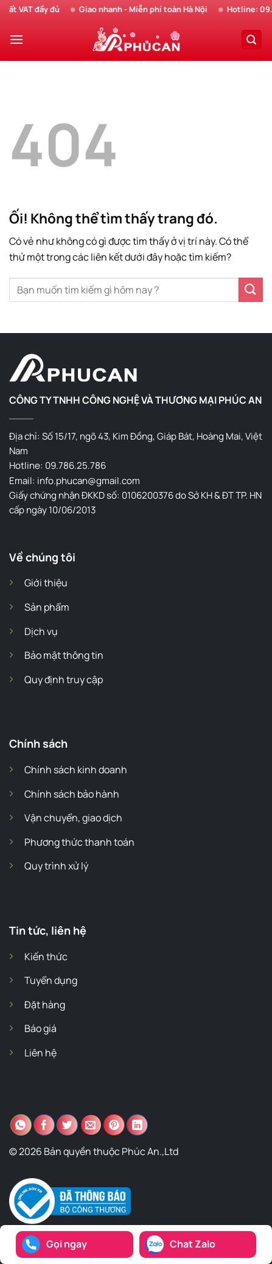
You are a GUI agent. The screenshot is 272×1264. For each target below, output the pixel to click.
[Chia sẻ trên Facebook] (44, 1125)
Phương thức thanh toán (79, 842)
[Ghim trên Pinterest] (114, 1125)
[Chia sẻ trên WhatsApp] (21, 1125)
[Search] (252, 40)
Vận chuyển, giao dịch (73, 817)
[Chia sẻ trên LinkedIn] (137, 1125)
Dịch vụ (41, 631)
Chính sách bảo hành (71, 794)
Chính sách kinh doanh (75, 769)
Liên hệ (40, 1052)
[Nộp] (251, 289)
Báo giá (40, 1028)
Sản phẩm (46, 607)
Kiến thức (46, 956)
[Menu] (16, 39)
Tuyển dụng (50, 980)
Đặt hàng (44, 1004)
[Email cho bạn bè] (91, 1125)
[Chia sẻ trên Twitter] (67, 1125)
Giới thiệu (46, 582)
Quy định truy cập (63, 679)
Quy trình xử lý (56, 866)
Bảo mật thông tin (63, 655)
